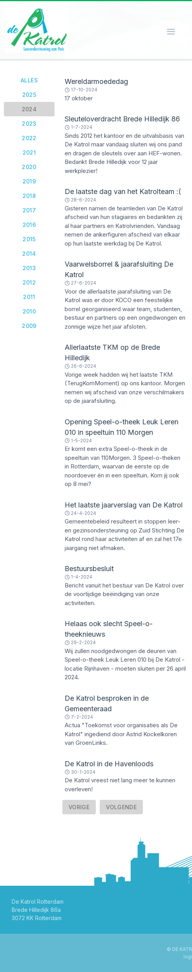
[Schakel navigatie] (170, 31)
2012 (29, 282)
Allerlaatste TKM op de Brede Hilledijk (112, 352)
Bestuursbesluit (89, 568)
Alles (29, 80)
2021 (29, 152)
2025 (29, 94)
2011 (29, 297)
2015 (29, 239)
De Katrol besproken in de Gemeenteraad (107, 703)
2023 (29, 123)
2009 (29, 325)
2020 (29, 167)
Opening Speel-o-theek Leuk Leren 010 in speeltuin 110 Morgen (121, 427)
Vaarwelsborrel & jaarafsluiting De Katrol (119, 269)
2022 (29, 138)
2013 (29, 268)
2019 (29, 181)
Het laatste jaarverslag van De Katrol (124, 505)
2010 (29, 311)
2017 (29, 210)
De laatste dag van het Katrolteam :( (123, 191)
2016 (29, 224)
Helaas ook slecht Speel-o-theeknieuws (109, 629)
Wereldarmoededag (96, 81)
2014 (29, 253)
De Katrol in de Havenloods (109, 764)
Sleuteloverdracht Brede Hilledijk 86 (122, 119)
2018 (29, 195)
